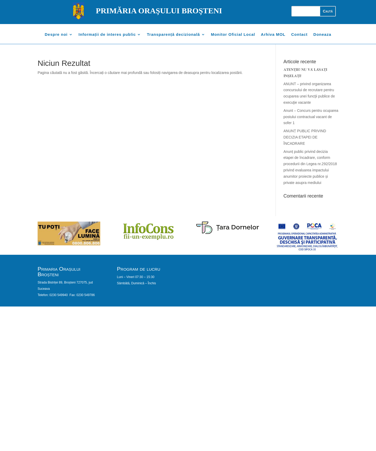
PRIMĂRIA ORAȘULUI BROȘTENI (159, 10)
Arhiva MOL (273, 35)
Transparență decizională (173, 35)
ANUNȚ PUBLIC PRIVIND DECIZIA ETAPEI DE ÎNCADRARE (305, 137)
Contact (299, 35)
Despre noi (56, 35)
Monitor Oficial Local (233, 35)
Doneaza (322, 35)
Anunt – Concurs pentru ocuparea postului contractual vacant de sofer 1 (311, 116)
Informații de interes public (107, 35)
